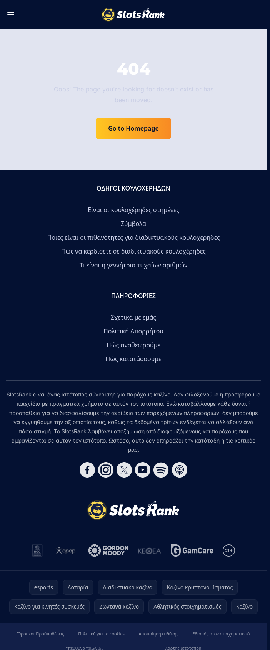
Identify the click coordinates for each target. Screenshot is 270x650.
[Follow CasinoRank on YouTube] (142, 470)
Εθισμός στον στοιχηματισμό (221, 634)
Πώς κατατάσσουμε (134, 359)
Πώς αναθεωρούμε (133, 345)
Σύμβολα (133, 223)
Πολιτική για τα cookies (101, 634)
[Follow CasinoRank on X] (124, 470)
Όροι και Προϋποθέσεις (40, 634)
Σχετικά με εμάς (133, 317)
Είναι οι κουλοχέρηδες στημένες (133, 210)
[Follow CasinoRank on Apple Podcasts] (179, 470)
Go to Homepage (133, 128)
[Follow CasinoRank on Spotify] (161, 470)
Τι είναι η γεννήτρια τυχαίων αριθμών (134, 265)
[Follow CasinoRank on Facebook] (87, 470)
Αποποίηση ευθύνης (158, 634)
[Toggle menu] (10, 14)
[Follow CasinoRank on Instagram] (105, 470)
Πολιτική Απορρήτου (133, 331)
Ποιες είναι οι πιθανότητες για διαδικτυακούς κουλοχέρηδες (133, 237)
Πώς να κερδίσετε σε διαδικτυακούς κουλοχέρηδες (133, 251)
